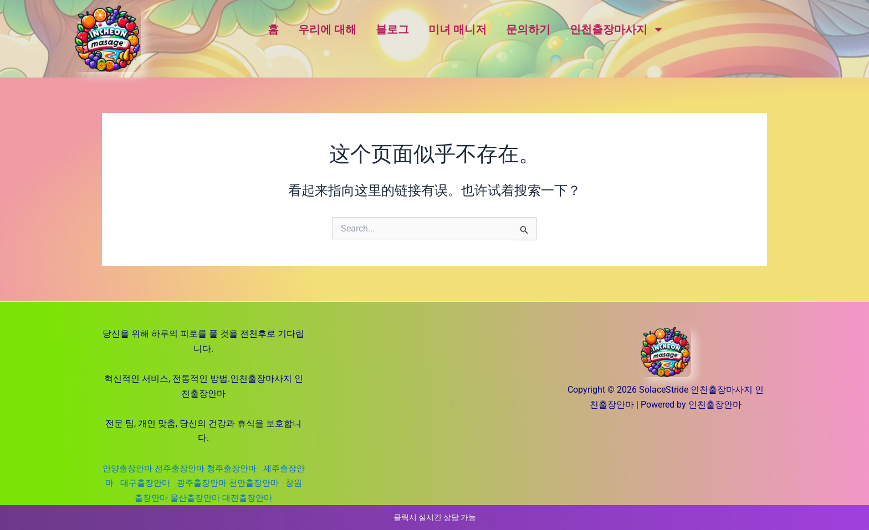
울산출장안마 (211, 497)
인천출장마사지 (617, 29)
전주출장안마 (186, 468)
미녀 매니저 (457, 29)
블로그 (392, 29)
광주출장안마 (226, 482)
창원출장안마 (155, 497)
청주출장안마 (244, 468)
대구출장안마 (168, 482)
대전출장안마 (266, 497)
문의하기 (528, 29)
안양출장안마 (131, 468)
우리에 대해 (327, 29)
